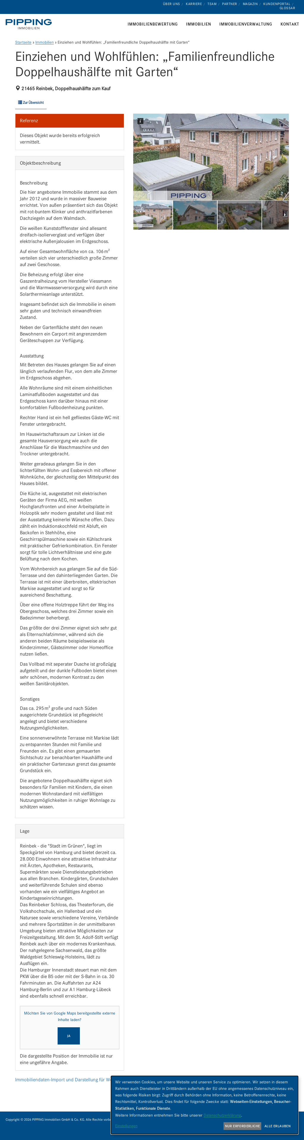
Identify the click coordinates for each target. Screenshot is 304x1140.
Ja (69, 1036)
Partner (229, 4)
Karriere (194, 4)
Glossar (287, 8)
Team (212, 4)
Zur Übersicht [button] (31, 102)
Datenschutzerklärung (222, 1115)
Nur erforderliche (242, 1126)
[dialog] (204, 1105)
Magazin (250, 4)
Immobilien (44, 42)
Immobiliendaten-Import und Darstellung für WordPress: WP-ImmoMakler (89, 1079)
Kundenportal (276, 4)
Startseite (23, 42)
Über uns (171, 4)
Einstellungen (126, 1125)
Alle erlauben (278, 1126)
